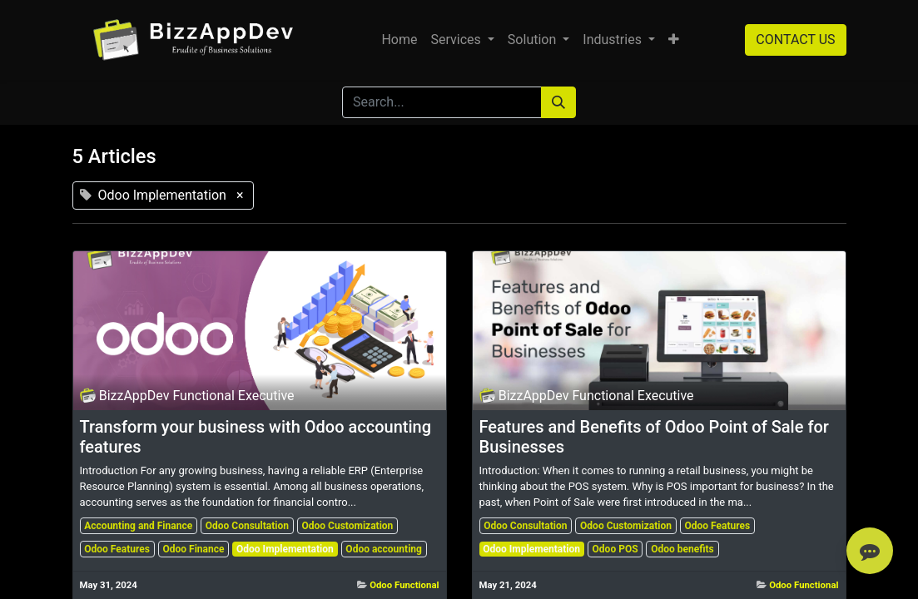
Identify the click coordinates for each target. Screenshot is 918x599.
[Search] (558, 102)
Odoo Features (117, 549)
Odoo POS (615, 549)
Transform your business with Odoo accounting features (256, 437)
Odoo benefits (682, 549)
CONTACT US (795, 39)
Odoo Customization (348, 526)
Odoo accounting (383, 549)
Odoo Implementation (285, 549)
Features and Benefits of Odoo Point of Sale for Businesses (654, 437)
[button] (674, 40)
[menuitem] (399, 40)
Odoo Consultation (247, 526)
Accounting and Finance (138, 526)
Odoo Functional (404, 585)
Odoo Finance (194, 549)
